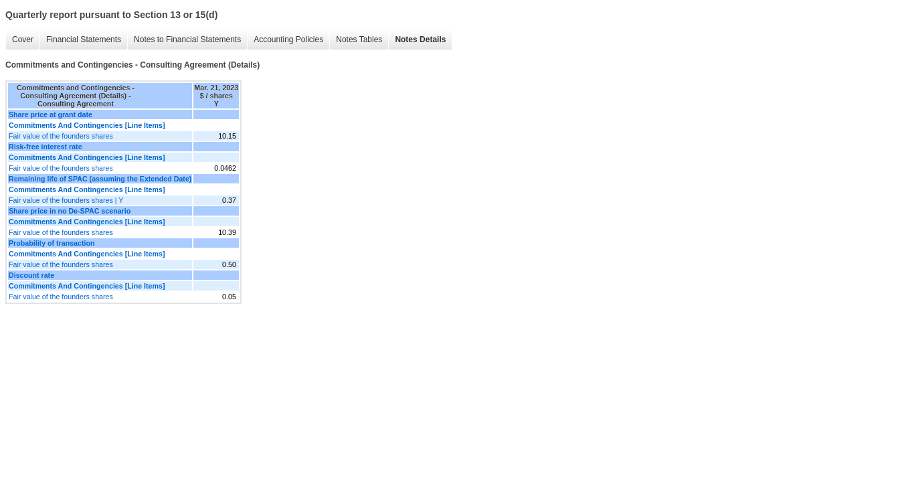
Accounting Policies (288, 39)
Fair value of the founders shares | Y (66, 200)
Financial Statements (83, 39)
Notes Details (420, 39)
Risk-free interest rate (45, 147)
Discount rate (31, 275)
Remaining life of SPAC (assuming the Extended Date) (100, 179)
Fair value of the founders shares (61, 136)
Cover (22, 39)
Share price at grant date (50, 114)
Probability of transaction (51, 243)
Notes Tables (359, 39)
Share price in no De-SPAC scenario (69, 211)
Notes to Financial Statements (187, 39)
